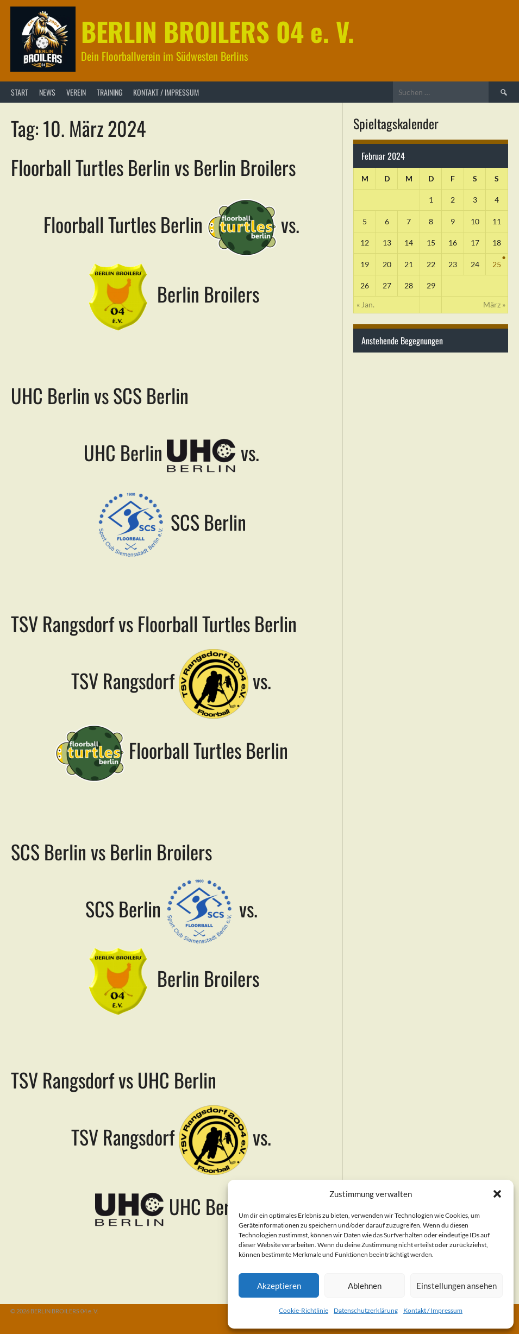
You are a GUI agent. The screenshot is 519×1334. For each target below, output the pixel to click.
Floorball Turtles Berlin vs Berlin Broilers (153, 167)
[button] (497, 1193)
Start (19, 92)
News (47, 92)
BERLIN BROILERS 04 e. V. (217, 31)
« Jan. (365, 304)
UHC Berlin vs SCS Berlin (100, 395)
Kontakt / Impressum (432, 1310)
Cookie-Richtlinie (303, 1310)
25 (496, 264)
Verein (76, 92)
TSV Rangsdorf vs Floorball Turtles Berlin (154, 623)
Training (109, 92)
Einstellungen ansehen (456, 1286)
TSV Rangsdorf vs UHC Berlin (113, 1079)
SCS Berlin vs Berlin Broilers (111, 851)
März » (494, 304)
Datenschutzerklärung (366, 1310)
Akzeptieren (279, 1286)
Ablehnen (365, 1286)
